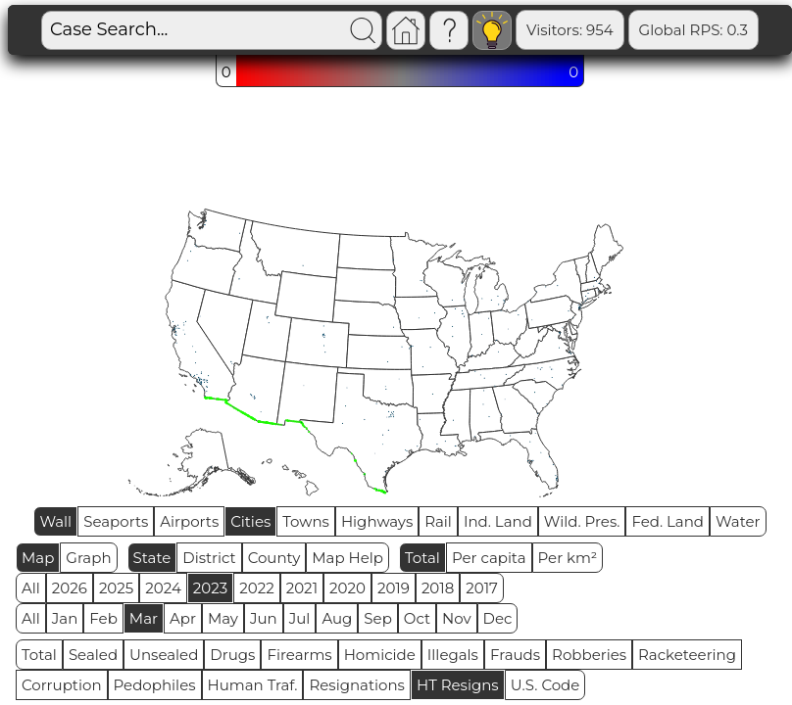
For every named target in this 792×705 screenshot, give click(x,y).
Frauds (515, 654)
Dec (498, 618)
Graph (88, 557)
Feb (103, 618)
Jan (65, 618)
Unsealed (163, 654)
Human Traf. (253, 685)
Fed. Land (667, 521)
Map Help (347, 557)
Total (422, 557)
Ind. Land (498, 521)
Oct (417, 618)
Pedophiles (155, 685)
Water (738, 521)
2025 (116, 588)
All (31, 588)
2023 (210, 588)
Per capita (489, 557)
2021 (302, 588)
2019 (393, 588)
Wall (55, 521)
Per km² (568, 557)
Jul (300, 618)
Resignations (357, 685)
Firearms (299, 654)
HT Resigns (458, 685)
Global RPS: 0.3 (693, 30)
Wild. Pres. (582, 521)
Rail (438, 521)
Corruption (62, 685)
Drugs (232, 654)
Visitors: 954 (570, 30)
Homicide (380, 654)
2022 (256, 588)
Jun (263, 618)
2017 (482, 588)
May (223, 618)
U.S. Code (545, 685)
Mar (143, 618)
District (208, 557)
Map (38, 557)
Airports (189, 521)
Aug (337, 618)
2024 (163, 588)
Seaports (115, 521)
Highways (377, 521)
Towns (305, 521)
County (274, 557)
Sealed (93, 654)
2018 (437, 588)
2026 (69, 588)
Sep (377, 618)
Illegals (452, 654)
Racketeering (687, 654)
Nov (456, 618)
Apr (183, 618)
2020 (347, 588)
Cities (250, 521)
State (152, 557)
